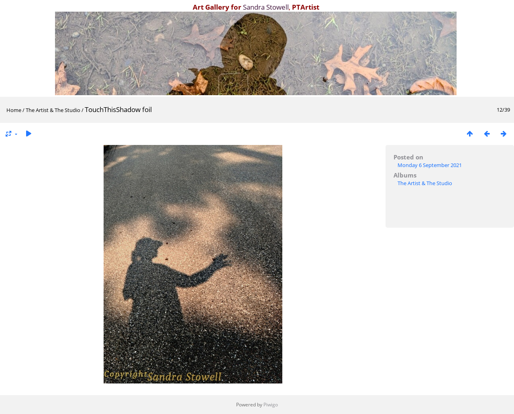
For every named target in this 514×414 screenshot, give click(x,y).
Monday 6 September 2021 (430, 165)
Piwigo (270, 404)
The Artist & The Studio (53, 110)
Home (13, 110)
